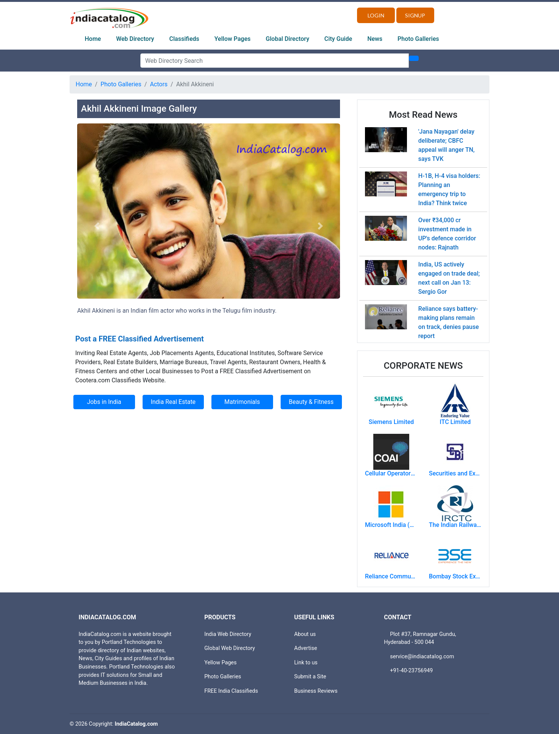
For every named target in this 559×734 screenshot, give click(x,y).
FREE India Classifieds (231, 691)
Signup (415, 15)
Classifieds (184, 38)
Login (376, 15)
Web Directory (135, 38)
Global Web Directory (229, 648)
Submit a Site (310, 676)
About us (305, 634)
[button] (96, 226)
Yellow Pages (232, 38)
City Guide (338, 38)
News (374, 38)
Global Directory (287, 38)
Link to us (306, 662)
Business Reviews (316, 691)
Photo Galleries (418, 38)
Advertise (305, 648)
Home (93, 38)
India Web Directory (227, 634)
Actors (159, 84)
